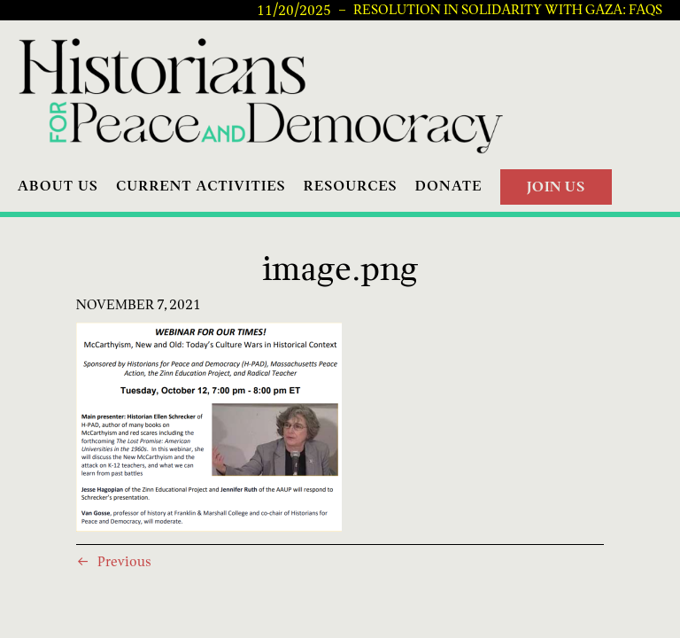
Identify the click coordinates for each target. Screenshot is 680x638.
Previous (124, 561)
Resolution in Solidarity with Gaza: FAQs (507, 9)
